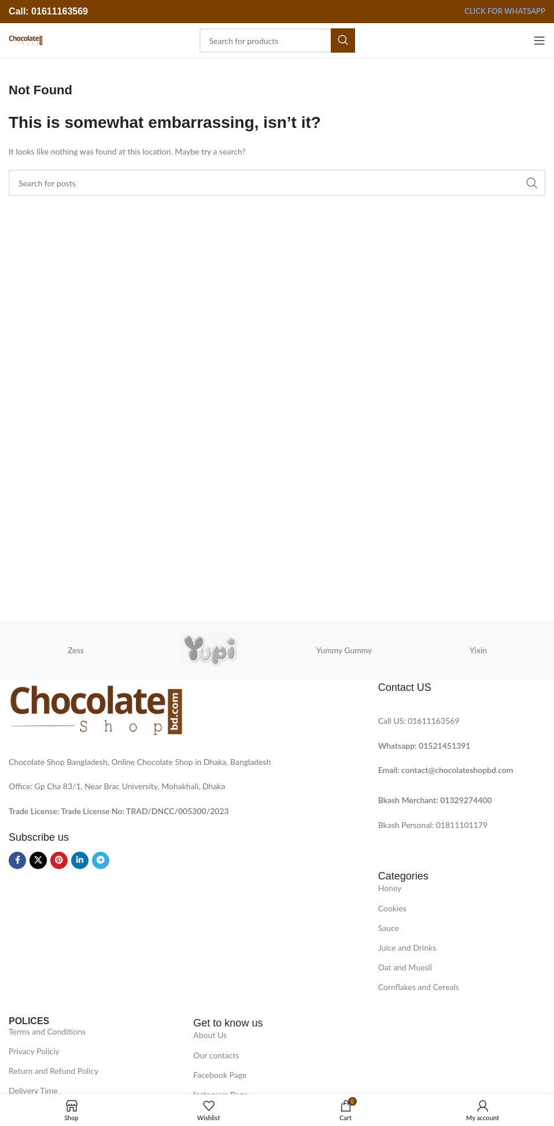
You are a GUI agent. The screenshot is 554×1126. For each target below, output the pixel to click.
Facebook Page (219, 1075)
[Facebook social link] (17, 860)
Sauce (388, 928)
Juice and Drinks (407, 947)
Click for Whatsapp (504, 11)
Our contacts (216, 1055)
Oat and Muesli (405, 967)
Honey (390, 888)
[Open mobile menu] (539, 40)
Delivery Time (33, 1090)
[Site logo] (25, 40)
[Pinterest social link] (59, 860)
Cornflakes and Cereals (418, 987)
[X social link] (38, 860)
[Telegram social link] (100, 860)
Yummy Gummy (344, 650)
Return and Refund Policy (53, 1071)
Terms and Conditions (47, 1031)
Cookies (392, 908)
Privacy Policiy (34, 1051)
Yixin (478, 650)
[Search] (277, 40)
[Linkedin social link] (79, 860)
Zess (76, 650)
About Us (210, 1035)
